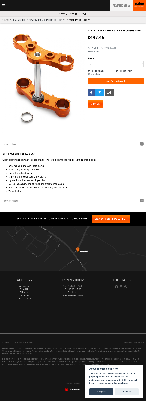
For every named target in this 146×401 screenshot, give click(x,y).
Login (83, 13)
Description (9, 144)
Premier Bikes (120, 5)
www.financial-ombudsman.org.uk (95, 364)
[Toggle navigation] (3, 5)
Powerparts (35, 20)
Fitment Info (10, 201)
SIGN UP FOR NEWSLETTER (111, 218)
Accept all (101, 391)
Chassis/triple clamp (54, 20)
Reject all (127, 391)
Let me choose (121, 383)
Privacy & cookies (138, 342)
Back (95, 103)
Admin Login (128, 342)
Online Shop (19, 20)
